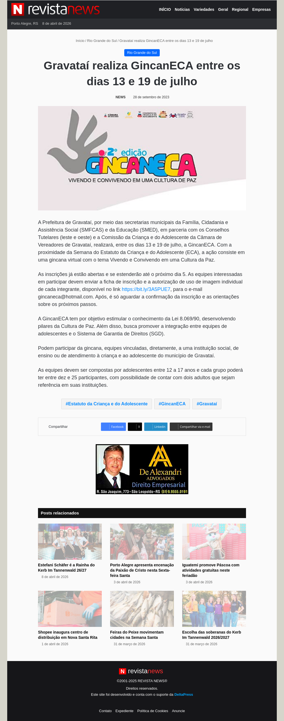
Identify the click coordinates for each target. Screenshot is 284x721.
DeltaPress (183, 694)
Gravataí (208, 403)
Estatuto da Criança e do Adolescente (108, 403)
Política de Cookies (152, 711)
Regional (240, 9)
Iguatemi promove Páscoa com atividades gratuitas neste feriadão (210, 570)
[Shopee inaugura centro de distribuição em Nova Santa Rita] (70, 609)
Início (78, 41)
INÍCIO (165, 9)
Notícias (182, 9)
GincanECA (173, 403)
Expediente (124, 711)
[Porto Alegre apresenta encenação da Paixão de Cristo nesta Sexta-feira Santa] (142, 542)
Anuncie (178, 711)
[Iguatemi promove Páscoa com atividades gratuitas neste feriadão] (214, 542)
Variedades (204, 9)
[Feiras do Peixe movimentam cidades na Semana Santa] (142, 609)
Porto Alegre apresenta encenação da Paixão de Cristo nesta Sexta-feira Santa (142, 570)
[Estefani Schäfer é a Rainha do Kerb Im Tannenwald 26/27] (70, 542)
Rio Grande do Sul (102, 41)
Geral (223, 9)
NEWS (121, 97)
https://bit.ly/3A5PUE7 (146, 289)
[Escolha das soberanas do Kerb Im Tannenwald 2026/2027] (214, 609)
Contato (105, 711)
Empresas (261, 9)
